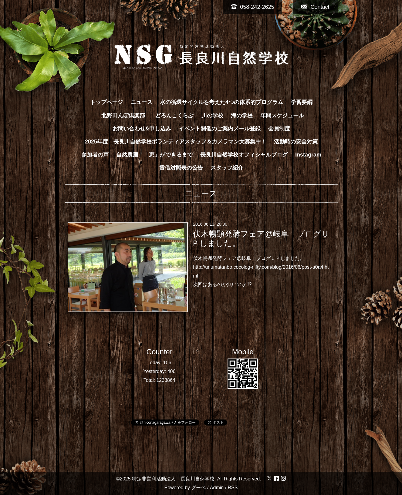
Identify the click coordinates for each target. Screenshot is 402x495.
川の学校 (212, 116)
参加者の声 (95, 155)
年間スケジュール (282, 116)
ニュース (141, 102)
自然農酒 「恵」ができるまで (154, 155)
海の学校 (242, 116)
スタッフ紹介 (227, 168)
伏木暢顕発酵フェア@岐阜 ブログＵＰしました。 (260, 238)
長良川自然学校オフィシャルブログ (244, 155)
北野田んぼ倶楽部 (125, 116)
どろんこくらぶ (174, 116)
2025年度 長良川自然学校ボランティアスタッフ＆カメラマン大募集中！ (175, 142)
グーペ (198, 487)
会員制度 (279, 129)
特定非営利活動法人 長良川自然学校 (173, 478)
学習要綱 (301, 102)
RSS (233, 487)
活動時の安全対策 (296, 142)
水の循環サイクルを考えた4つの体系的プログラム (221, 102)
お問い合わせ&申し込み (142, 129)
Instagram (308, 155)
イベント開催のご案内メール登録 (220, 129)
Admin (217, 487)
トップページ (106, 102)
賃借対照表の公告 (181, 168)
